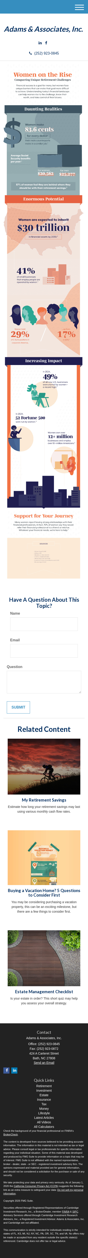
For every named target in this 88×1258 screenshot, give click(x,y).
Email (15, 640)
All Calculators (44, 1127)
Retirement (44, 1086)
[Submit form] (18, 707)
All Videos (44, 1122)
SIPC (75, 1211)
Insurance (44, 1099)
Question (14, 667)
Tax (44, 1104)
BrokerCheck (10, 1134)
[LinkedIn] (40, 43)
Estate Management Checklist (44, 991)
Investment (44, 1090)
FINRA (65, 1211)
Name (15, 613)
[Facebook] (46, 43)
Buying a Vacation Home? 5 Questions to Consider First (44, 893)
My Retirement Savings (44, 799)
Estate (44, 1095)
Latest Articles (44, 1118)
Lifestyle (44, 1113)
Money (44, 1108)
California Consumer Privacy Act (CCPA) (36, 1186)
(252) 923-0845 (44, 53)
